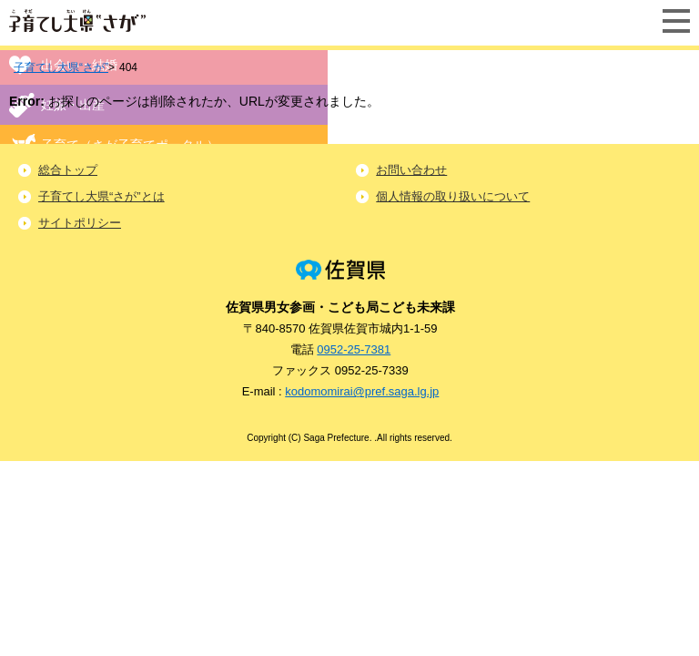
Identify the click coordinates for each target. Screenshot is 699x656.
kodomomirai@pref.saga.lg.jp (362, 391)
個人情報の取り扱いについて (453, 196)
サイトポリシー (79, 223)
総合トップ (67, 170)
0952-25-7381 (353, 349)
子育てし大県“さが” (61, 67)
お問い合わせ (411, 170)
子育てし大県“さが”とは (101, 196)
